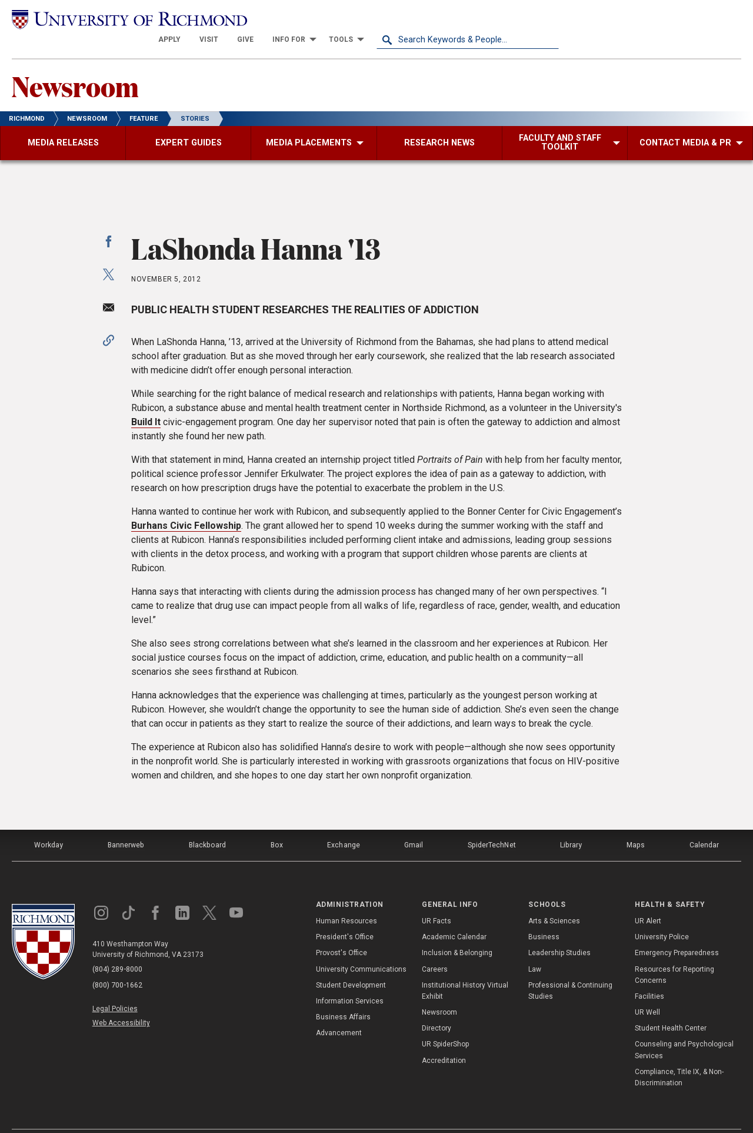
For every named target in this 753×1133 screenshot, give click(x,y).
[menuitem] (351, 19)
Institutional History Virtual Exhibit (465, 969)
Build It (146, 402)
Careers (435, 947)
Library (571, 825)
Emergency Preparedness (677, 931)
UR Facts (436, 900)
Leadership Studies (559, 931)
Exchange (344, 825)
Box (276, 825)
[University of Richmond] (103, 18)
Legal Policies (116, 986)
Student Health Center (671, 1007)
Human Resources (346, 900)
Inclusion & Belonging (457, 931)
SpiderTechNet (492, 825)
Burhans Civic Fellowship (186, 506)
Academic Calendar (454, 916)
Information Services (350, 980)
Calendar (704, 825)
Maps (635, 825)
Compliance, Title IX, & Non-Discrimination (679, 1056)
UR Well (647, 991)
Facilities (649, 975)
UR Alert (648, 900)
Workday (48, 825)
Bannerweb (126, 825)
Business (543, 916)
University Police (662, 916)
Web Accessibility (122, 1000)
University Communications (361, 947)
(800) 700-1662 (118, 964)
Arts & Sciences (554, 900)
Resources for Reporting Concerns (674, 953)
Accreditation (444, 1039)
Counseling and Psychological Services (684, 1028)
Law (534, 947)
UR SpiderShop (445, 1023)
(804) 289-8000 (118, 949)
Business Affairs (343, 996)
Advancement (339, 1012)
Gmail (414, 825)
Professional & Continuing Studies (570, 969)
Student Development (351, 964)
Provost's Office (341, 931)
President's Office (345, 916)
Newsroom (77, 65)
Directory (436, 1007)
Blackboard (207, 825)
